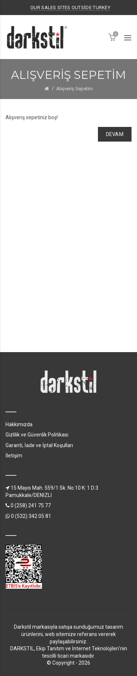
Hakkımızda (19, 424)
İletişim (13, 455)
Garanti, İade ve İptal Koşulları (39, 445)
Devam (115, 134)
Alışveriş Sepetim (74, 88)
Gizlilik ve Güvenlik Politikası (36, 435)
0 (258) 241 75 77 (28, 505)
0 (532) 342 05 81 (28, 516)
